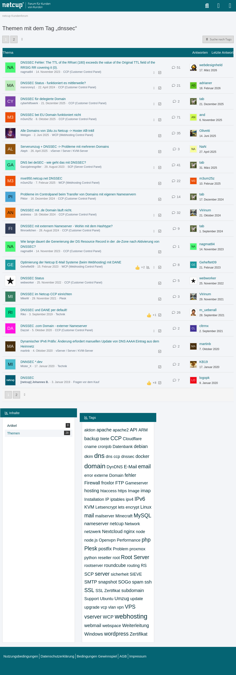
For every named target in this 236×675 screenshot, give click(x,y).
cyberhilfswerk (29, 103)
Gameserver (136, 483)
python (90, 557)
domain (95, 466)
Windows (93, 634)
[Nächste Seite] (22, 39)
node (140, 531)
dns (99, 455)
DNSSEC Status (32, 278)
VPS (130, 607)
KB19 (203, 362)
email (144, 466)
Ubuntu (106, 598)
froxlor (107, 482)
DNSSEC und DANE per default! (44, 310)
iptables (117, 499)
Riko (23, 314)
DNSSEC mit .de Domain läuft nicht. (46, 210)
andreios (26, 214)
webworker (27, 282)
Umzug (122, 598)
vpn (120, 607)
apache (104, 429)
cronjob (105, 446)
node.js (91, 540)
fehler (130, 475)
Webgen (26, 135)
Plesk (62, 298)
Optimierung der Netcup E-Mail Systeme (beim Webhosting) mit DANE (71, 262)
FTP (119, 482)
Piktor (24, 198)
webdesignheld (210, 65)
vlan (112, 607)
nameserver (96, 523)
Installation (94, 499)
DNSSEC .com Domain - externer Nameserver (54, 326)
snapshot (107, 581)
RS (144, 565)
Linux (145, 507)
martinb (25, 350)
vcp (104, 607)
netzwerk (92, 531)
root (116, 557)
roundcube (115, 565)
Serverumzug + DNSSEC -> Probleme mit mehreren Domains (65, 146)
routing (133, 565)
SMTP (90, 581)
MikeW (25, 298)
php (146, 540)
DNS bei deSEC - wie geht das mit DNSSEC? (53, 162)
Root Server (135, 557)
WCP (108, 616)
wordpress (116, 634)
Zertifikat (139, 634)
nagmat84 (27, 72)
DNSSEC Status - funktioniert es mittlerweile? (53, 83)
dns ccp (113, 456)
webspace (111, 625)
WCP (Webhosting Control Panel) (72, 135)
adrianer (205, 83)
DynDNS (115, 467)
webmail (92, 625)
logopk (204, 378)
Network (132, 524)
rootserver (93, 565)
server (102, 574)
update (136, 598)
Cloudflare (132, 438)
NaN (202, 146)
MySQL (142, 516)
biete (104, 438)
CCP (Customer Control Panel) (82, 72)
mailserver (104, 516)
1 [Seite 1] (6, 39)
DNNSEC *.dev (31, 362)
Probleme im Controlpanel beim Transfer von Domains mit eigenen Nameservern (78, 194)
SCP (89, 574)
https (122, 491)
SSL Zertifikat (107, 590)
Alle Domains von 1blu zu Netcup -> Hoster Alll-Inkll (57, 131)
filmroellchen (28, 230)
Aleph (24, 151)
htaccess (108, 491)
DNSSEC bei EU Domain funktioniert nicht (51, 115)
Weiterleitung (135, 625)
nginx (129, 531)
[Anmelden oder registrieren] (218, 6)
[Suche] (207, 5)
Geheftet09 (27, 266)
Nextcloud (112, 531)
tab (201, 99)
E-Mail (130, 466)
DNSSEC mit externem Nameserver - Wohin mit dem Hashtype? (67, 226)
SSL (89, 590)
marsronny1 (28, 87)
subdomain (132, 590)
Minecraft (124, 516)
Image (133, 491)
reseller (105, 557)
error (88, 475)
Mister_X (26, 366)
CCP (116, 438)
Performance (129, 540)
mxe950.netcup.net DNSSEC (41, 178)
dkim (88, 456)
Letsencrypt (106, 507)
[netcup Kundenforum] (26, 5)
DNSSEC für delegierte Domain (43, 99)
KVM (89, 507)
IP (107, 499)
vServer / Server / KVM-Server (69, 151)
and (202, 115)
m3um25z (27, 119)
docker (142, 456)
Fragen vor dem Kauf (86, 382)
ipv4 (129, 499)
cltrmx (204, 326)
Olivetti (204, 131)
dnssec (127, 456)
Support (91, 598)
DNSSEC (27, 378)
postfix (105, 548)
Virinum (205, 210)
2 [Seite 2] (14, 39)
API (133, 429)
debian (141, 446)
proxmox (137, 549)
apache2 (121, 430)
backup (91, 438)
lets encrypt (128, 507)
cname (90, 446)
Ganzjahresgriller (31, 166)
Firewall (92, 482)
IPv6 (140, 499)
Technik (60, 314)
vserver (93, 617)
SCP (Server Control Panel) (84, 166)
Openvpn (107, 540)
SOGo (124, 581)
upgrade (92, 607)
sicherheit (120, 574)
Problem (120, 549)
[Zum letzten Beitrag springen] (193, 67)
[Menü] (230, 5)
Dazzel (25, 330)
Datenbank (123, 446)
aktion (89, 430)
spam (137, 581)
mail (89, 516)
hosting (91, 490)
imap (145, 490)
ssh (148, 581)
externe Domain (109, 475)
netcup (117, 523)
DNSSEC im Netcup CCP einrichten (46, 294)
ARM (143, 430)
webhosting (131, 616)
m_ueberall (207, 310)
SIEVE (136, 574)
